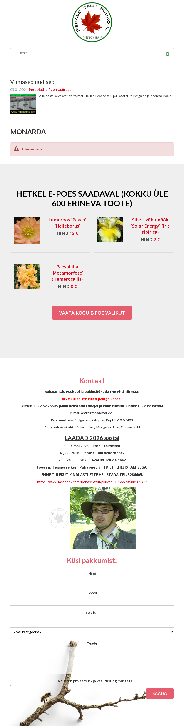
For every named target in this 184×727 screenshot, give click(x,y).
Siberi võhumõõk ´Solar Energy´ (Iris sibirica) (150, 226)
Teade (92, 643)
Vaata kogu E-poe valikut (92, 313)
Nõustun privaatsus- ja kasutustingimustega (95, 681)
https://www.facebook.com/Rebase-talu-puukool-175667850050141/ (92, 482)
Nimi (92, 573)
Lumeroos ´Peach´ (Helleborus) (67, 223)
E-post (92, 593)
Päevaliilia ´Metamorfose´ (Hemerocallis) (67, 273)
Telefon (92, 612)
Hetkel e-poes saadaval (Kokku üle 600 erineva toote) (92, 198)
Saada (159, 693)
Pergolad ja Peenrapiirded (50, 89)
